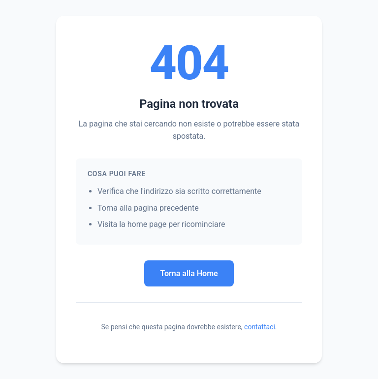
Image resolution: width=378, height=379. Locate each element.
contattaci (259, 327)
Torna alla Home (189, 273)
